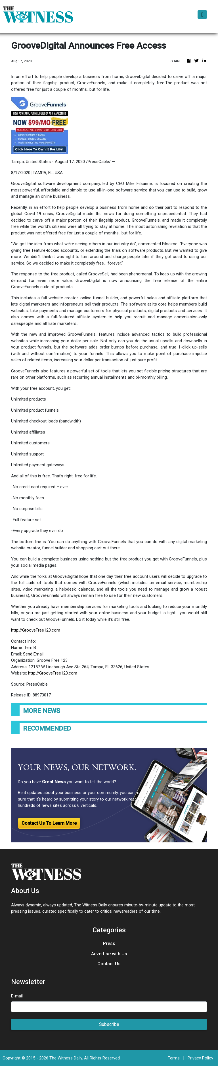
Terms (174, 1058)
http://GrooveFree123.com (35, 630)
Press (109, 943)
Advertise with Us (109, 953)
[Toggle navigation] (202, 14)
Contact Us (109, 963)
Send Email (33, 654)
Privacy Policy (200, 1058)
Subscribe (109, 1024)
